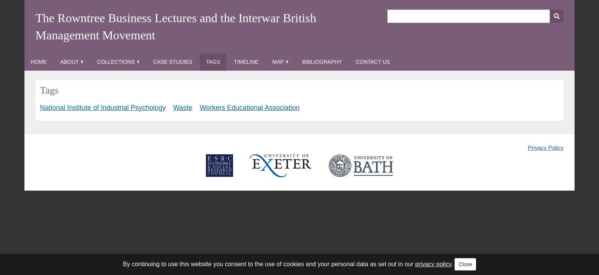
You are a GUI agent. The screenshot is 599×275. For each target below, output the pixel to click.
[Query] (475, 16)
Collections (116, 62)
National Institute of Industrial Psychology (103, 108)
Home (39, 62)
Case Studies (173, 62)
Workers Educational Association (250, 108)
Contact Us (373, 62)
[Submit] (556, 16)
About (69, 62)
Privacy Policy (545, 147)
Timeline (246, 62)
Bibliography (322, 62)
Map (278, 62)
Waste (182, 108)
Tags (213, 62)
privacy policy (433, 264)
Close (465, 264)
